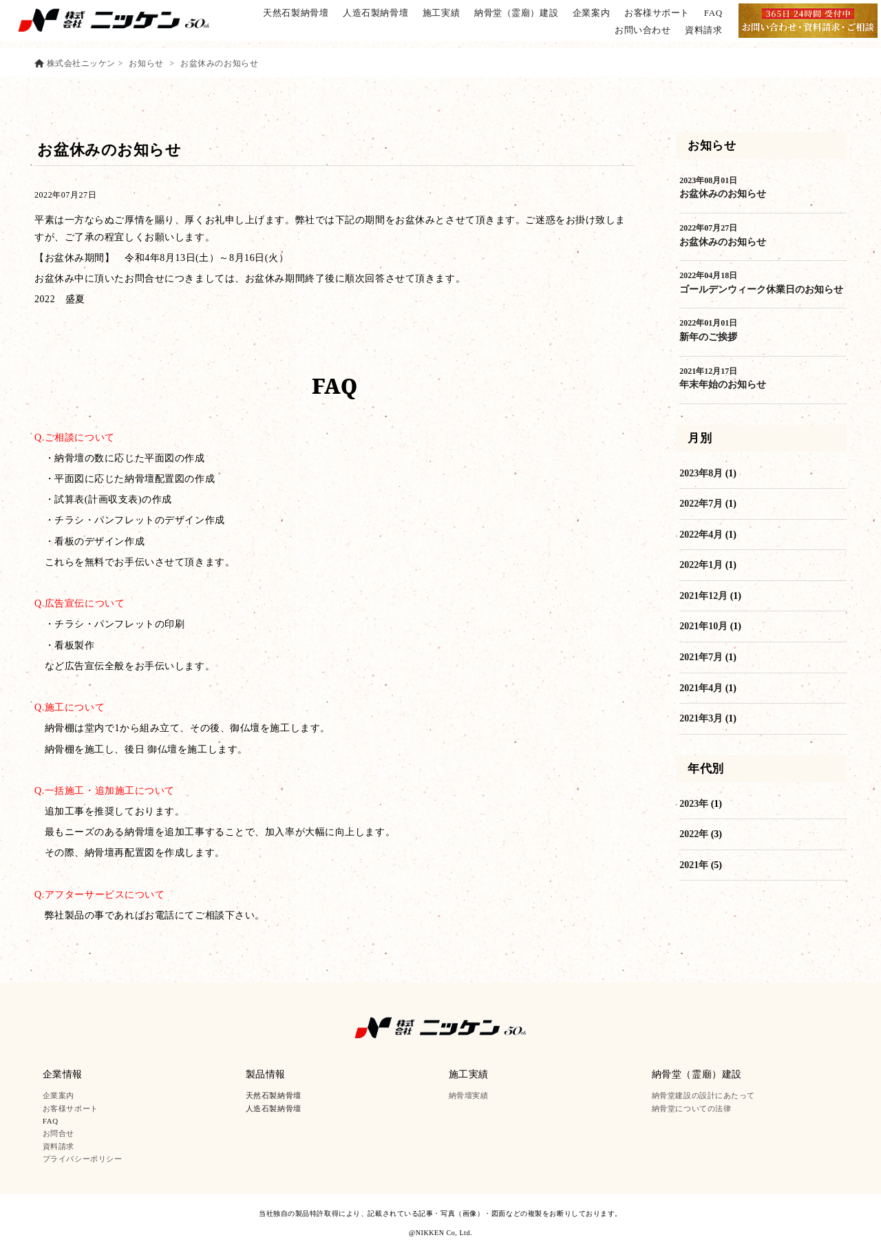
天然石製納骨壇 (296, 13)
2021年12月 (703, 596)
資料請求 (703, 30)
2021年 (693, 865)
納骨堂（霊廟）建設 (516, 13)
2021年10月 (703, 626)
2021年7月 (701, 657)
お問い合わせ (642, 30)
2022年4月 (701, 534)
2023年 (693, 804)
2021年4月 (701, 688)
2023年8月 (701, 473)
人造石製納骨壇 (376, 13)
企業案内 (591, 13)
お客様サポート (657, 13)
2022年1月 (701, 565)
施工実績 (441, 13)
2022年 (693, 834)
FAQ (713, 13)
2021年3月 (701, 718)
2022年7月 (701, 503)
